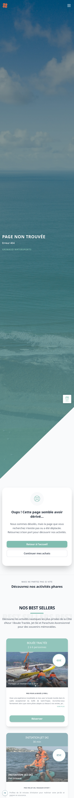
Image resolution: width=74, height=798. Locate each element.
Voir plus (60, 708)
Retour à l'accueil (37, 544)
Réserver (37, 720)
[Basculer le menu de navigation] (69, 5)
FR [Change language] (5, 793)
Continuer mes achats (37, 553)
